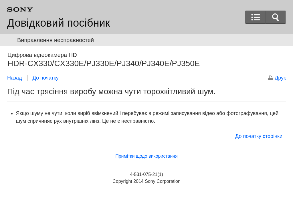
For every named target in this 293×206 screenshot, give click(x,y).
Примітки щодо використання (146, 156)
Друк (280, 78)
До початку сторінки (258, 136)
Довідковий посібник (58, 22)
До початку (46, 78)
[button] (276, 17)
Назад (14, 78)
